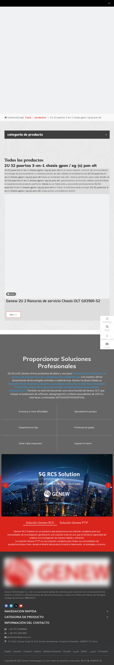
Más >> (13, 314)
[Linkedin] (11, 606)
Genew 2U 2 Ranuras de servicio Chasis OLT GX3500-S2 (53, 300)
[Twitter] (16, 606)
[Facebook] (6, 606)
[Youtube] (21, 606)
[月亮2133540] (57, 57)
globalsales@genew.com (19, 637)
